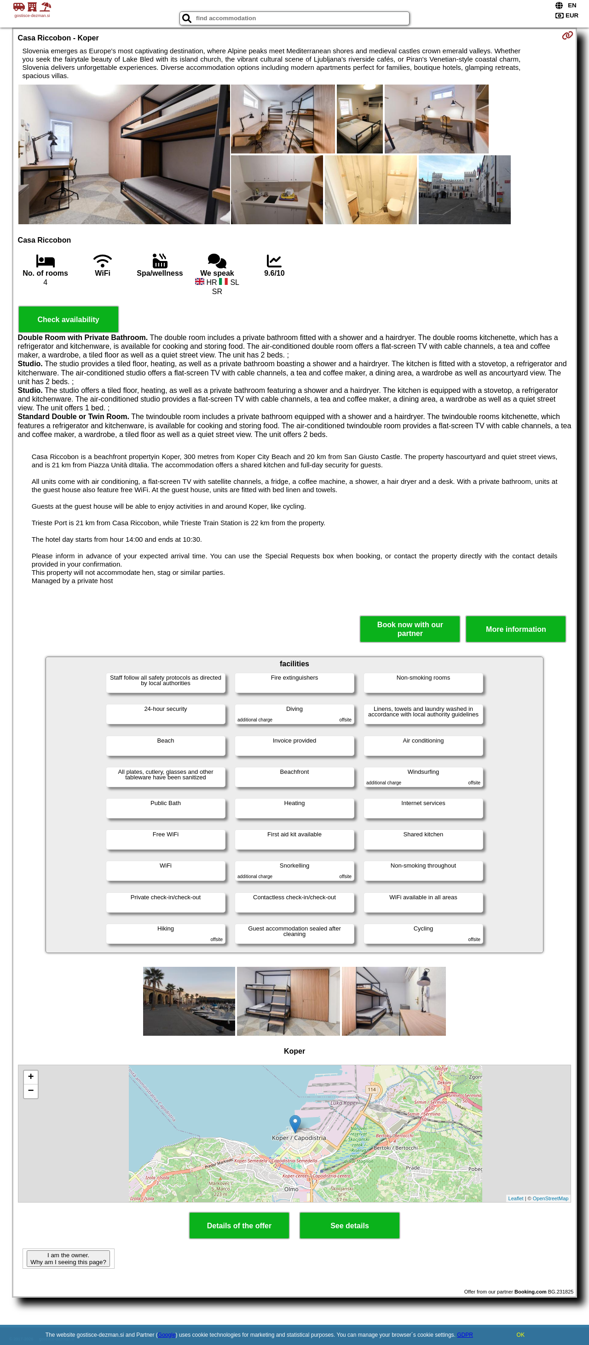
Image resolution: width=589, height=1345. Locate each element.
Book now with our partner (410, 629)
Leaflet (516, 1198)
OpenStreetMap (551, 1198)
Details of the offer (239, 1226)
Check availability (68, 319)
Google (167, 1335)
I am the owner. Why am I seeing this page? (68, 1259)
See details (349, 1226)
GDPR (465, 1335)
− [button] (31, 1091)
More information (516, 629)
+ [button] (31, 1077)
